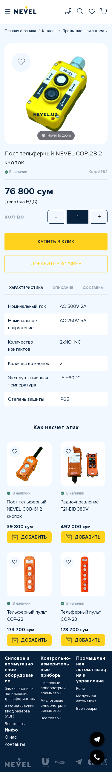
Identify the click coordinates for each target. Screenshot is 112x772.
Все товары (15, 723)
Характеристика (26, 288)
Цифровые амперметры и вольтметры (53, 688)
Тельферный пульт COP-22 (27, 615)
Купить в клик (56, 242)
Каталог (49, 31)
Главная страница (20, 31)
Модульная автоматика (86, 699)
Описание (62, 288)
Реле (80, 688)
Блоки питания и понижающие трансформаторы (20, 693)
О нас (11, 737)
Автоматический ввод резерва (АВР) (19, 711)
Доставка (93, 288)
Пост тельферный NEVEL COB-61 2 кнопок (26, 509)
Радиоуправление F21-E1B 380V (80, 505)
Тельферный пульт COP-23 (81, 615)
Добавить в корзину (56, 264)
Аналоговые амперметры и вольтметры (53, 705)
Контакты (15, 744)
